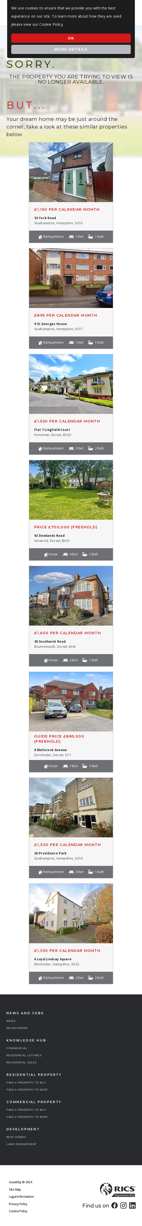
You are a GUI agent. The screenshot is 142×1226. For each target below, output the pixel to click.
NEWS (11, 1021)
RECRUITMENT (17, 1028)
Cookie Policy (18, 1211)
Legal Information (21, 1196)
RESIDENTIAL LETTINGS (24, 1055)
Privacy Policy (18, 1204)
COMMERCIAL (16, 1048)
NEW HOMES (16, 1137)
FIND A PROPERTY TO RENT (27, 1089)
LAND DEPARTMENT (21, 1144)
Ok (71, 38)
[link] (114, 1205)
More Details (71, 49)
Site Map (15, 1189)
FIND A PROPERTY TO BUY (26, 1082)
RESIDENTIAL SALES (21, 1062)
